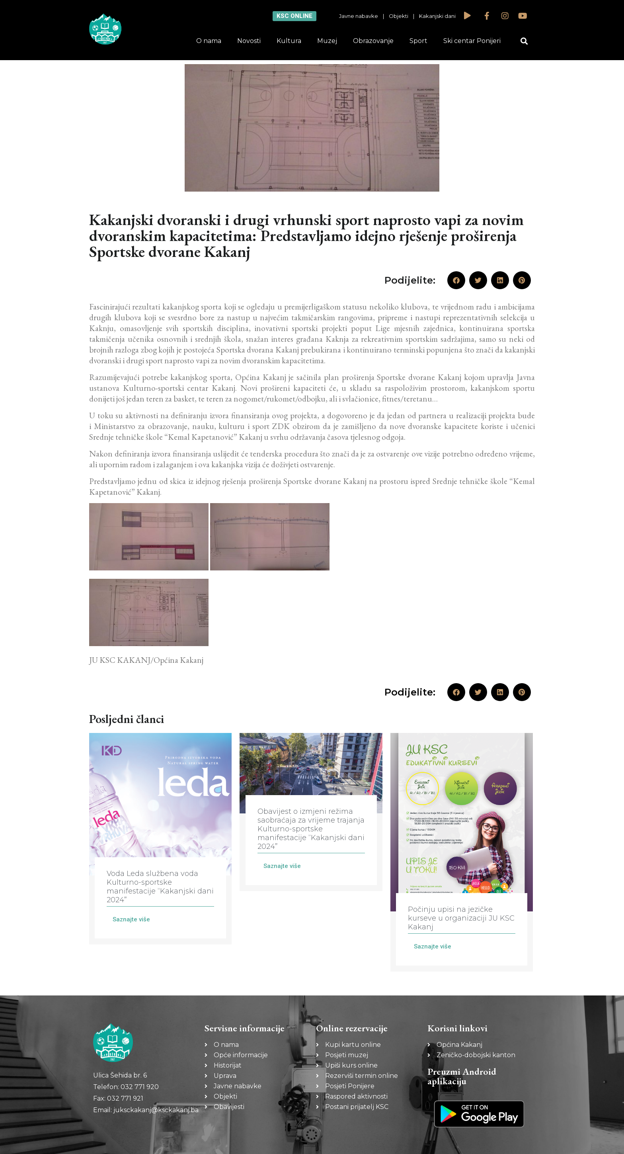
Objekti (399, 16)
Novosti (249, 41)
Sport (418, 41)
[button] (524, 41)
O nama (208, 41)
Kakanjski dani (437, 16)
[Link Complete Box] (160, 838)
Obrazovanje (373, 41)
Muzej (327, 41)
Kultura (289, 41)
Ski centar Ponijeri (472, 41)
